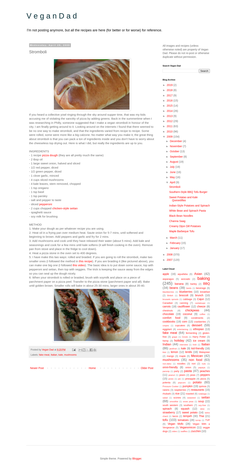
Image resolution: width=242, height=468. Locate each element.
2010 (170, 131)
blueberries (185, 291)
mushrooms (70, 355)
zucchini (196, 431)
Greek (185, 337)
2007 (170, 259)
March (174, 237)
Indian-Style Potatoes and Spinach (189, 205)
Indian (167, 344)
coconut (187, 314)
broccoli (183, 295)
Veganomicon (188, 427)
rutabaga (202, 394)
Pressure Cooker (171, 386)
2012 (170, 121)
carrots (167, 306)
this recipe (85, 261)
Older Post (147, 368)
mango (170, 356)
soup (201, 401)
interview (184, 344)
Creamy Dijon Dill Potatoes (185, 226)
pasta (188, 371)
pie (179, 379)
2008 (170, 254)
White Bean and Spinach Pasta (187, 210)
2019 (170, 85)
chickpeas (192, 310)
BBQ (206, 283)
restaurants (197, 389)
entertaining (182, 329)
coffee (202, 314)
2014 (170, 110)
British (170, 295)
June (173, 172)
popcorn (182, 382)
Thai (201, 416)
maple (182, 356)
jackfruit (173, 348)
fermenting (191, 333)
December (176, 141)
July (172, 166)
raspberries (180, 390)
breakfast (205, 292)
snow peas (188, 401)
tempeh (187, 416)
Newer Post (37, 368)
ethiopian (198, 329)
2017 (170, 95)
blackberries (168, 292)
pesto (171, 379)
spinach (167, 408)
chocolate (168, 314)
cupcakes (180, 325)
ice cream (199, 340)
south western (170, 405)
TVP (207, 420)
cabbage (187, 299)
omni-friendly (170, 367)
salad (165, 398)
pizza (203, 378)
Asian (198, 274)
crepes (166, 325)
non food (195, 360)
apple (166, 273)
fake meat (44, 355)
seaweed (191, 398)
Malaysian (204, 352)
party (176, 371)
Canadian (168, 303)
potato (197, 382)
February (175, 242)
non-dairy (167, 364)
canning (184, 303)
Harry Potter (199, 337)
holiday (179, 340)
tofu (165, 420)
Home (92, 368)
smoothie (174, 401)
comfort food (171, 317)
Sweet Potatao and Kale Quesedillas (183, 199)
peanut (171, 375)
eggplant (167, 329)
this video (79, 265)
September (176, 156)
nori (193, 363)
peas (192, 375)
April (173, 182)
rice (177, 393)
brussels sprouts (170, 299)
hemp (166, 341)
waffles (184, 431)
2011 (170, 126)
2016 (170, 100)
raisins (166, 390)
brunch (199, 295)
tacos (175, 416)
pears (182, 375)
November (176, 146)
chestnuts (168, 310)
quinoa (202, 386)
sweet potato (190, 412)
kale (60, 355)
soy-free (202, 405)
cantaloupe (200, 303)
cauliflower (184, 306)
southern (188, 405)
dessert (197, 325)
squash (185, 408)
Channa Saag (177, 221)
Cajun (200, 299)
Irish (195, 344)
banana (179, 283)
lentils (188, 352)
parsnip (166, 371)
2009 (170, 136)
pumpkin (188, 386)
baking (203, 278)
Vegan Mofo (175, 423)
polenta (166, 382)
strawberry (169, 412)
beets (188, 288)
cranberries (200, 321)
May (172, 177)
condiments (197, 318)
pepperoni (45, 204)
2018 (170, 90)
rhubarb (167, 393)
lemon (174, 352)
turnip (198, 420)
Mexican (197, 356)
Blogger (136, 458)
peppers (205, 374)
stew (202, 409)
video (174, 431)
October (175, 151)
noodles (181, 363)
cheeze (201, 306)
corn (184, 321)
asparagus (168, 279)
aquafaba (183, 274)
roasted (190, 393)
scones (177, 397)
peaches (205, 371)
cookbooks (169, 321)
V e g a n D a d (51, 16)
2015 (170, 105)
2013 (170, 116)
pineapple (190, 378)
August (174, 161)
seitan (205, 397)
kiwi (164, 352)
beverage (201, 288)
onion (188, 367)
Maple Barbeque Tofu (181, 231)
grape (174, 337)
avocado (185, 279)
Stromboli (174, 186)
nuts (204, 364)
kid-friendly (197, 348)
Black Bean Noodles (181, 215)
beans (173, 288)
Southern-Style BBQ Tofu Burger (188, 191)
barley (193, 284)
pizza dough (50, 155)
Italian (54, 355)
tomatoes (183, 420)
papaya (201, 367)
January (175, 248)
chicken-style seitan (65, 208)
